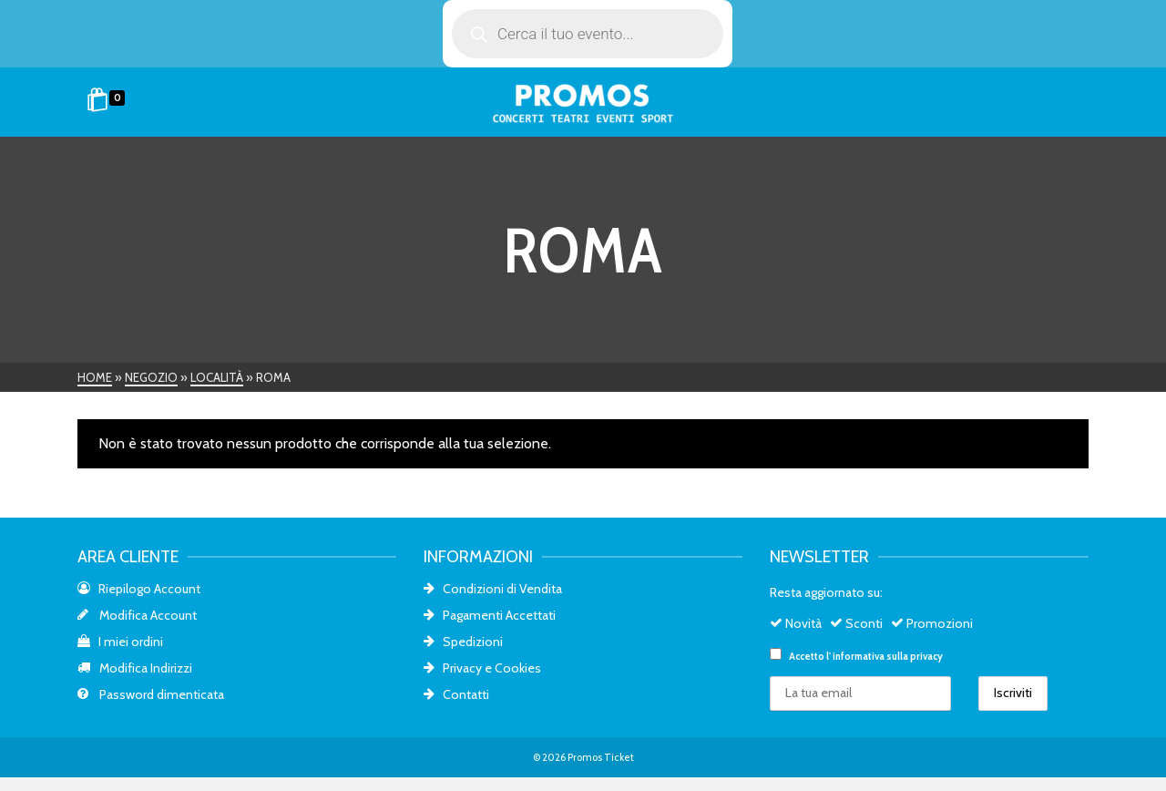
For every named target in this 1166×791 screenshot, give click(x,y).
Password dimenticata (150, 694)
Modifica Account (137, 615)
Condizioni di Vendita (493, 588)
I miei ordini (120, 641)
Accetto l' (856, 655)
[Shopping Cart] (108, 102)
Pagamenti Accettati (490, 615)
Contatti (456, 694)
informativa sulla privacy (888, 656)
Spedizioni (463, 641)
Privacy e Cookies (482, 668)
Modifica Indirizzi (134, 668)
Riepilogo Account (138, 588)
